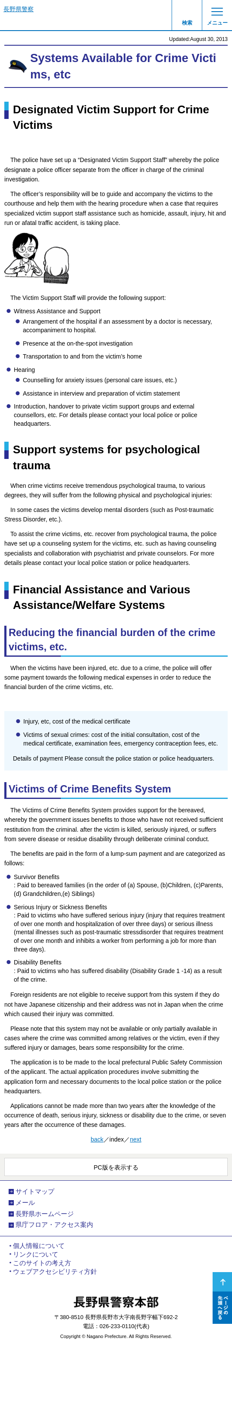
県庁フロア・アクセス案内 (54, 1224)
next (135, 1139)
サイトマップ (35, 1191)
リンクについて (35, 1254)
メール (25, 1202)
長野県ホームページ (45, 1213)
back (97, 1139)
